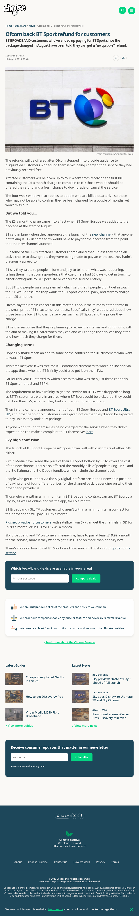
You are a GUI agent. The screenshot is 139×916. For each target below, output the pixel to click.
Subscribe (81, 757)
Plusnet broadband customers (28, 522)
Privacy (100, 862)
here (89, 432)
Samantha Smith (14, 55)
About (18, 862)
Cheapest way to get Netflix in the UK (45, 679)
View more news (85, 726)
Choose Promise (38, 862)
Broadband (20, 25)
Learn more (55, 909)
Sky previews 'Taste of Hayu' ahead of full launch (111, 681)
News (32, 25)
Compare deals (86, 578)
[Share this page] (124, 58)
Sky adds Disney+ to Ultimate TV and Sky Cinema (112, 698)
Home (8, 25)
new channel (101, 234)
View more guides (20, 726)
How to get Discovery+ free (44, 697)
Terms (115, 862)
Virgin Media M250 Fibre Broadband (42, 714)
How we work (81, 862)
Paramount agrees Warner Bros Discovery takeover (110, 716)
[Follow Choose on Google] (116, 58)
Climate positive (69, 839)
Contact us (60, 862)
